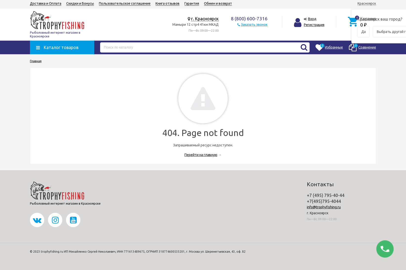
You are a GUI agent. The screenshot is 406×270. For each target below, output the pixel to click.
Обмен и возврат (218, 3)
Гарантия (191, 3)
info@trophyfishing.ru (324, 207)
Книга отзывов (168, 3)
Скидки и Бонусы (80, 3)
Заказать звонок (254, 25)
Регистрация (314, 25)
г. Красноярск (205, 18)
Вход (312, 19)
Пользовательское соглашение (125, 3)
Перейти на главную (200, 155)
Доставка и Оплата (45, 3)
